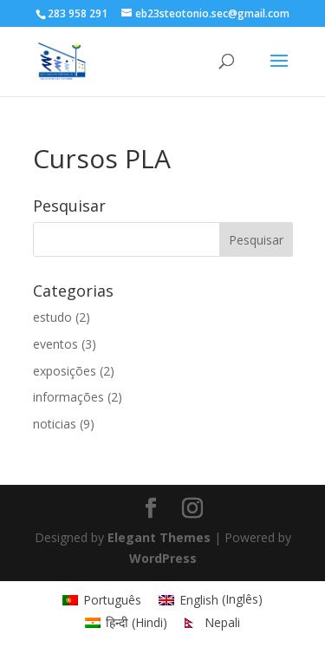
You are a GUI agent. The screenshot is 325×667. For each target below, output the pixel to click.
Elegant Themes (159, 537)
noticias (54, 423)
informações (68, 397)
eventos (55, 344)
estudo (52, 317)
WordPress (163, 558)
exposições (64, 371)
